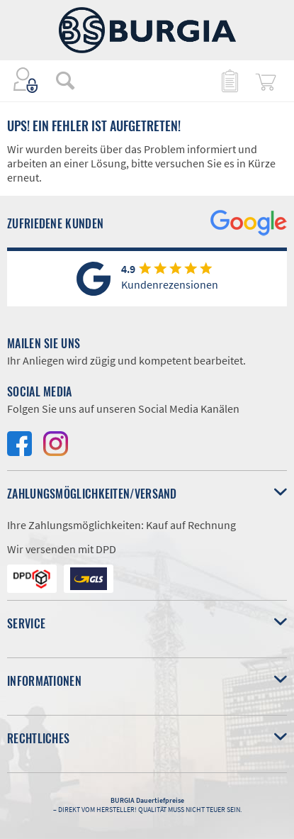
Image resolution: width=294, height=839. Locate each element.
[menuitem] (58, 80)
